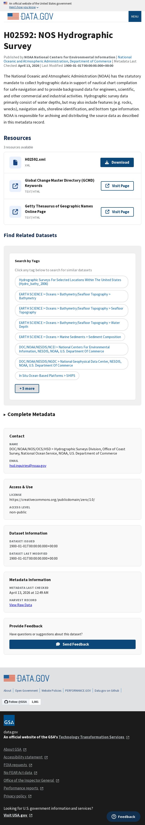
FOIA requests (18, 764)
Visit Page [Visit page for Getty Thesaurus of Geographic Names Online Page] (117, 211)
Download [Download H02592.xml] (117, 162)
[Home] (30, 16)
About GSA (15, 749)
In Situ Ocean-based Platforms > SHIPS (47, 375)
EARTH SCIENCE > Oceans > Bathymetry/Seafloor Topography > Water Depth (69, 325)
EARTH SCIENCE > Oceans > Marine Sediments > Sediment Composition (70, 337)
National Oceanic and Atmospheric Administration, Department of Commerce (68, 59)
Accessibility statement (26, 757)
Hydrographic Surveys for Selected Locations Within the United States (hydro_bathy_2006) (70, 282)
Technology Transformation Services (94, 737)
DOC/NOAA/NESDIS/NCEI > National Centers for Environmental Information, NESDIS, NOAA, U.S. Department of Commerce (64, 349)
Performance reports (24, 788)
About (7, 691)
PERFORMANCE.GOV (78, 691)
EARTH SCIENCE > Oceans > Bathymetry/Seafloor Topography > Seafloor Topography (71, 310)
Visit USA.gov (18, 815)
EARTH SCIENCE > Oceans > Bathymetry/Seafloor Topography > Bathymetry (64, 296)
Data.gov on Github (107, 691)
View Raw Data (20, 605)
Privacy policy (18, 796)
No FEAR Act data (21, 772)
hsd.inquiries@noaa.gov (27, 465)
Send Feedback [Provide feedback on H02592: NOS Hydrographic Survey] (72, 644)
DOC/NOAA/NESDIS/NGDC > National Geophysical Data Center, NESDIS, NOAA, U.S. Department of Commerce (70, 363)
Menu (135, 16)
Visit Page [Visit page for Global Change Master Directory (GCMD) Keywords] (117, 185)
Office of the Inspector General (31, 780)
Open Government (26, 691)
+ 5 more (27, 388)
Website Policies (51, 691)
